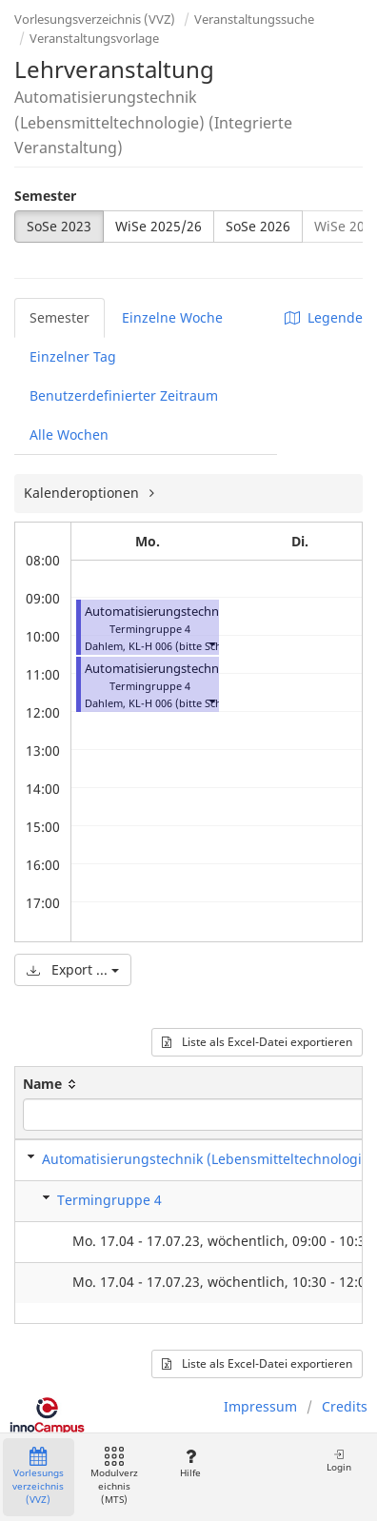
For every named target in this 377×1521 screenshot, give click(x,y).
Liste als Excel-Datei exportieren (257, 1042)
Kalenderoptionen (83, 493)
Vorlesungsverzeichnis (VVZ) (94, 19)
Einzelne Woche (172, 317)
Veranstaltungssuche (254, 19)
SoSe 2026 (258, 226)
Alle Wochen (69, 434)
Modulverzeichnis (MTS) (114, 1477)
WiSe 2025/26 (158, 226)
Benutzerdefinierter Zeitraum (124, 395)
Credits (344, 1406)
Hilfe (190, 1463)
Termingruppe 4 (109, 1200)
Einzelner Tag (73, 356)
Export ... (73, 969)
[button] (211, 644)
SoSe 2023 (59, 226)
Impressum (260, 1406)
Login (339, 1460)
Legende (324, 317)
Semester (45, 196)
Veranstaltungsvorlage (94, 38)
